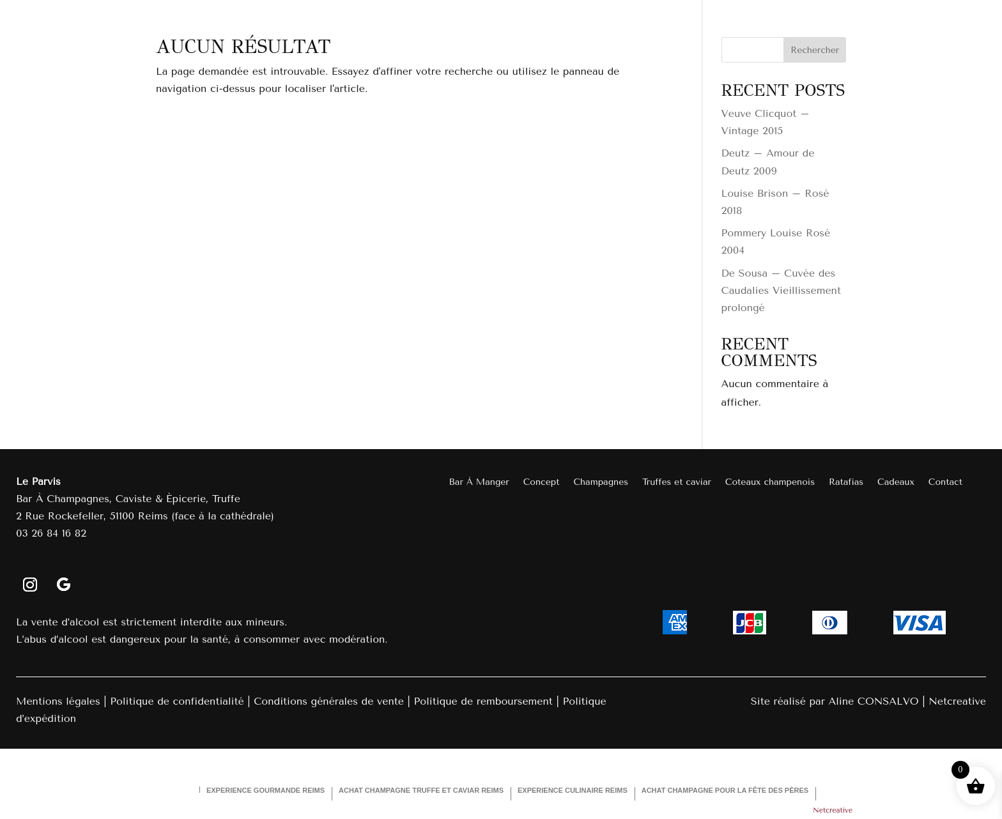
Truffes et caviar (676, 482)
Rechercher (814, 50)
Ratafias (846, 482)
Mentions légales (58, 701)
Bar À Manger (479, 482)
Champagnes (600, 482)
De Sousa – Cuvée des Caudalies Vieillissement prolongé (781, 290)
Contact (945, 482)
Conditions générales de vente (329, 701)
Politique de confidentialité (176, 701)
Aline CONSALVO (873, 701)
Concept (541, 482)
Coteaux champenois (770, 482)
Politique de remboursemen (480, 701)
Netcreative (957, 701)
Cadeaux (895, 482)
